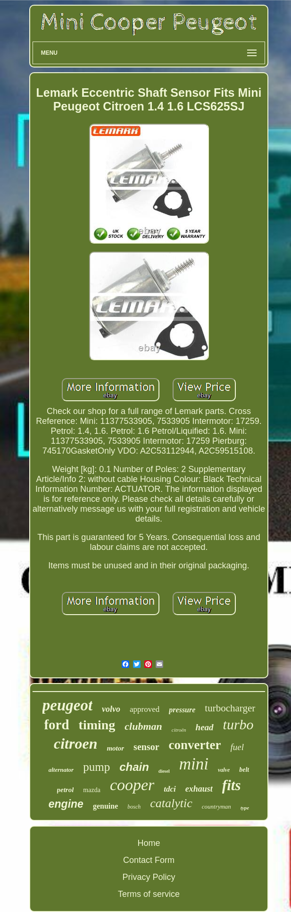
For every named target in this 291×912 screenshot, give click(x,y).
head (205, 727)
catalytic (171, 803)
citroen (75, 743)
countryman (216, 806)
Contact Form (149, 860)
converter (195, 745)
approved (144, 709)
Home (148, 843)
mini (193, 764)
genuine (105, 806)
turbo (238, 724)
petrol (65, 790)
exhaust (199, 789)
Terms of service (149, 894)
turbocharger (230, 708)
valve (224, 770)
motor (115, 748)
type (245, 808)
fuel (237, 747)
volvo (111, 709)
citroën (179, 730)
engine (66, 804)
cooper (132, 785)
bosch (134, 806)
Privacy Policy (148, 877)
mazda (91, 790)
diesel (164, 771)
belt (244, 769)
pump (96, 766)
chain (134, 766)
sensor (146, 747)
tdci (170, 789)
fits (231, 785)
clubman (143, 726)
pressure (182, 710)
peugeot (67, 705)
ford (56, 724)
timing (97, 725)
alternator (61, 769)
